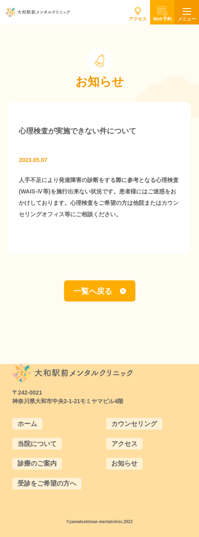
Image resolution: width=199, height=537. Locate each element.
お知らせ (124, 463)
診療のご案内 (37, 463)
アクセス (124, 443)
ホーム (27, 423)
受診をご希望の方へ (47, 483)
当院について (37, 443)
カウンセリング (134, 423)
